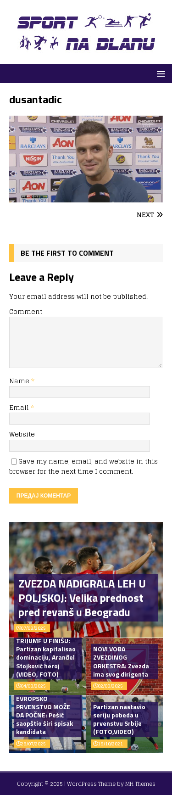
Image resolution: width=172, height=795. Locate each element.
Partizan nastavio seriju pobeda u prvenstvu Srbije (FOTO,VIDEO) (119, 719)
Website (22, 434)
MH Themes (140, 784)
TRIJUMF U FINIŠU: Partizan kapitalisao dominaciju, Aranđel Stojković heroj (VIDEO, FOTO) (46, 657)
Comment (25, 311)
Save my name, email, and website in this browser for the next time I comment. (83, 466)
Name (20, 380)
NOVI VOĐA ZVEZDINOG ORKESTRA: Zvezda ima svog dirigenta (121, 661)
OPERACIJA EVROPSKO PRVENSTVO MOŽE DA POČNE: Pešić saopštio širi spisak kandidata (44, 710)
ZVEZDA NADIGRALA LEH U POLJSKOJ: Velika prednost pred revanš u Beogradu (82, 597)
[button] (159, 73)
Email (20, 407)
